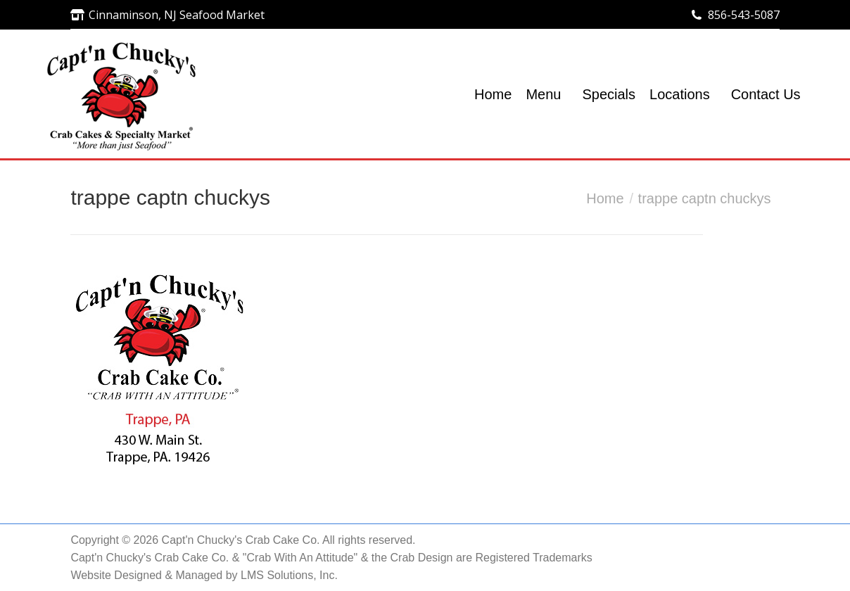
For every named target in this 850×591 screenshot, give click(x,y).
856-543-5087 (744, 15)
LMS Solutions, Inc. (289, 575)
